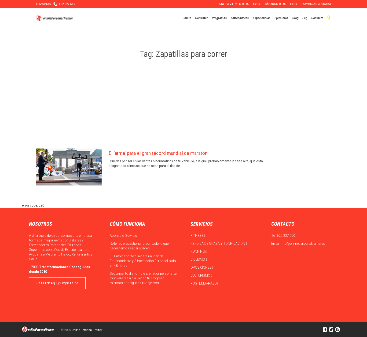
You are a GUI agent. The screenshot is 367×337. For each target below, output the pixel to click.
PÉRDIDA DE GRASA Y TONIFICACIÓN (219, 243)
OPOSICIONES (202, 267)
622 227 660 (286, 235)
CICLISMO (199, 259)
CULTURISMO (201, 275)
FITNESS (198, 235)
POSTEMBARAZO (205, 283)
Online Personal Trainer (87, 330)
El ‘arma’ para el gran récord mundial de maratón (158, 153)
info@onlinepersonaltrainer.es (303, 243)
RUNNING (199, 251)
